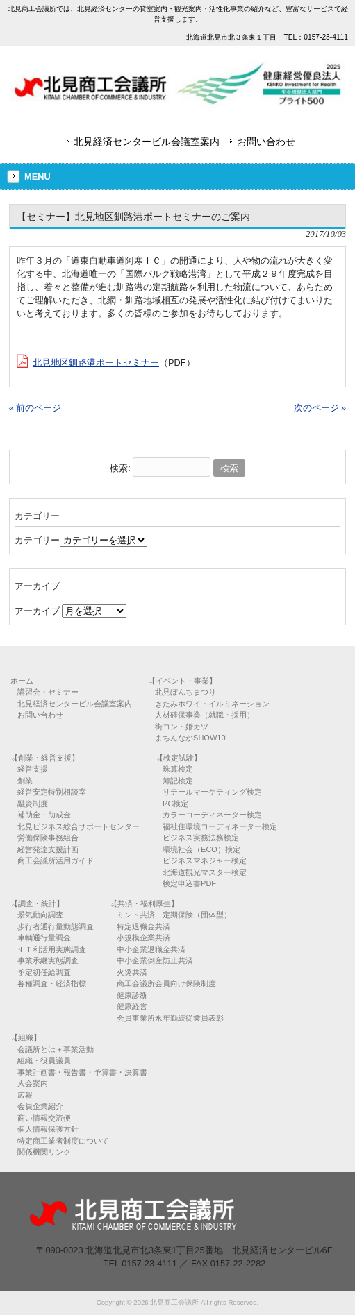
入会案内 (32, 1083)
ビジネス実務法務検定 (201, 837)
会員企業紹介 (40, 1106)
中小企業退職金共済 (151, 949)
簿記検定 (178, 781)
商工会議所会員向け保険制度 (166, 983)
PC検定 (175, 803)
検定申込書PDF (189, 883)
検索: (120, 468)
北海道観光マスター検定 (205, 872)
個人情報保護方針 (48, 1129)
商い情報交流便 (44, 1118)
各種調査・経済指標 (51, 983)
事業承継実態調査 (48, 960)
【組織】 (25, 1037)
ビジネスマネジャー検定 (205, 860)
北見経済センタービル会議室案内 (147, 141)
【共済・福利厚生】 (144, 903)
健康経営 (132, 1006)
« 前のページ (35, 407)
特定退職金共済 (143, 926)
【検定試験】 (178, 758)
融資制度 (32, 803)
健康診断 (132, 995)
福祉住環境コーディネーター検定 (220, 826)
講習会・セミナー (48, 692)
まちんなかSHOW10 (190, 737)
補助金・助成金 (44, 815)
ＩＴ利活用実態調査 (51, 949)
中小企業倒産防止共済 (155, 960)
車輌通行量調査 (44, 937)
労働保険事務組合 (48, 837)
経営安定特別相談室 (51, 792)
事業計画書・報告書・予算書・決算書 (82, 1072)
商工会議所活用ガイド (55, 860)
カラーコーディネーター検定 (212, 815)
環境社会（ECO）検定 (201, 849)
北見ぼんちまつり (185, 692)
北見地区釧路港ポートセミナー (96, 362)
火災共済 (132, 972)
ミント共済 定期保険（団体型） (174, 914)
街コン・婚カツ (181, 726)
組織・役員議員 (44, 1060)
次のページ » (320, 407)
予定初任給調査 (44, 972)
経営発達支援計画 (48, 849)
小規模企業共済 (143, 937)
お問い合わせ (266, 141)
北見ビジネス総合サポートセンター (78, 826)
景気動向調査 (40, 914)
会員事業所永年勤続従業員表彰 (170, 1018)
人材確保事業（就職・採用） (204, 715)
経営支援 (32, 769)
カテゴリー (37, 540)
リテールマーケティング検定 (212, 792)
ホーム (21, 681)
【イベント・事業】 (182, 681)
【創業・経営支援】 (44, 758)
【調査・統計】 (37, 903)
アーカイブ (37, 611)
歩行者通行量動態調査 (55, 926)
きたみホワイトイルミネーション (212, 703)
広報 (25, 1095)
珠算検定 (178, 769)
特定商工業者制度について (63, 1141)
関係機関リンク (44, 1152)
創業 (25, 781)
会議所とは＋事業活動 (55, 1049)
